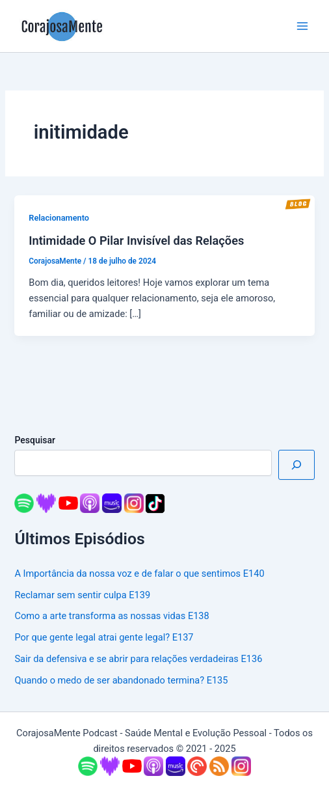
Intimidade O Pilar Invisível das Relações (136, 240)
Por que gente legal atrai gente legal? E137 (103, 637)
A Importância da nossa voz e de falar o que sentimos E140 (139, 573)
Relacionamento (59, 218)
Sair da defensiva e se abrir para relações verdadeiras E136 (138, 659)
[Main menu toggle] (302, 26)
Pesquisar (34, 440)
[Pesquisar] (296, 465)
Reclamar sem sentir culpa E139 (82, 595)
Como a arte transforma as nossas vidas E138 (111, 616)
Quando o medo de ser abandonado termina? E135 (121, 680)
